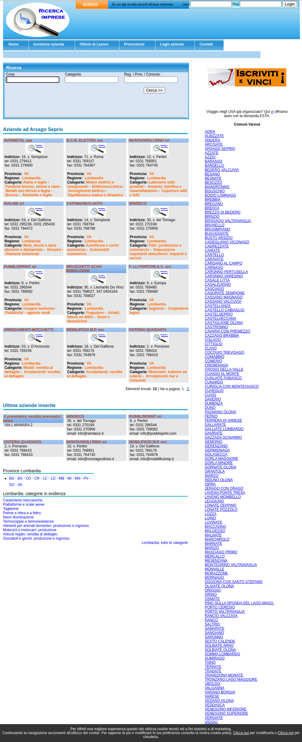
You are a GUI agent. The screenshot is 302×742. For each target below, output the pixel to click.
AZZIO (210, 157)
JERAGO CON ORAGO (224, 488)
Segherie (156, 308)
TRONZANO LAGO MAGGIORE (231, 679)
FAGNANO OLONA (220, 412)
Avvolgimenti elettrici (86, 191)
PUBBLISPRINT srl (20, 267)
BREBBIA (213, 199)
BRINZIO (212, 216)
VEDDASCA (215, 705)
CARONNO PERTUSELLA (226, 272)
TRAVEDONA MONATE (224, 675)
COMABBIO (214, 357)
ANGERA (212, 140)
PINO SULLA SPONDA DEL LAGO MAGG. (239, 603)
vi (272, 112)
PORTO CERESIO (220, 607)
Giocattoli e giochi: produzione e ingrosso (36, 538)
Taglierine (10, 509)
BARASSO (213, 161)
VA (26, 174)
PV (86, 478)
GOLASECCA (216, 454)
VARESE (212, 696)
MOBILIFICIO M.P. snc (85, 330)
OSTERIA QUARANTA (148, 330)
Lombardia (31, 178)
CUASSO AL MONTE (222, 374)
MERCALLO (215, 556)
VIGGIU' (211, 722)
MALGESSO (215, 531)
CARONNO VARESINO (224, 276)
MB (61, 478)
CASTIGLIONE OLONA (224, 323)
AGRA (210, 132)
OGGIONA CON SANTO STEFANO (233, 582)
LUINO (210, 518)
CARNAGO (214, 267)
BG (11, 478)
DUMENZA (214, 403)
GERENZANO (216, 446)
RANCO (211, 620)
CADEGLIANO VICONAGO (227, 242)
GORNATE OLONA (220, 467)
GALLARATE (215, 425)
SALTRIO (212, 624)
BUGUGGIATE (217, 233)
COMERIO (213, 361)
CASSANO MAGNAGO (224, 297)
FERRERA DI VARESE (223, 420)
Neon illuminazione (18, 517)
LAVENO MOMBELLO (223, 497)
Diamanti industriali (22, 254)
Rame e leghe (35, 182)
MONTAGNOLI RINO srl (149, 140)
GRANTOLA (215, 471)
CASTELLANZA (218, 306)
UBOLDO (212, 684)
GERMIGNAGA (217, 450)
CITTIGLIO (214, 344)
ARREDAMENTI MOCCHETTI (28, 330)
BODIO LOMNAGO (220, 195)
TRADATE (213, 671)
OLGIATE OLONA (219, 586)
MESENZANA (216, 560)
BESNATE (213, 178)
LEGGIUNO (214, 501)
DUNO (210, 408)
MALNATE (213, 535)
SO (11, 485)
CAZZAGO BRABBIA (222, 335)
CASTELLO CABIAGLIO (224, 310)
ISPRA (210, 484)
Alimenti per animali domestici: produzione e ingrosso (46, 526)
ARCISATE (214, 144)
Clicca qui (241, 733)
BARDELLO (214, 166)
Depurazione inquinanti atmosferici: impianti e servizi (158, 254)
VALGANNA (214, 688)
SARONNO (214, 637)
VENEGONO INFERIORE (226, 709)
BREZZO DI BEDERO (223, 212)
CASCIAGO (214, 289)
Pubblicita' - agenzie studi (27, 313)
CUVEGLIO (214, 391)
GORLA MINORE (219, 463)
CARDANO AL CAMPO (223, 263)
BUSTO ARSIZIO (219, 238)
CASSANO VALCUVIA (223, 301)
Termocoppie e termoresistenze (28, 521)
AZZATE (211, 153)
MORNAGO (214, 577)
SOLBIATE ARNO (219, 645)
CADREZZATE (217, 246)
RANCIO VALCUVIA (221, 616)
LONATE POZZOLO (221, 510)
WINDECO (138, 203)
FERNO (211, 416)
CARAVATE (214, 259)
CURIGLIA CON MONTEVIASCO (232, 386)
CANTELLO (214, 255)
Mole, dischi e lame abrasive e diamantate (31, 247)
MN (78, 478)
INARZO (211, 476)
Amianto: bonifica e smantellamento (155, 188)
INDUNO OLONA (219, 480)
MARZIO (212, 548)
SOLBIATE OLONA (220, 650)
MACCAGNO (215, 526)
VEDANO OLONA (219, 701)
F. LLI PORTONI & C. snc (150, 267)
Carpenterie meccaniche (22, 500)
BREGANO (214, 204)
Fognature (95, 313)
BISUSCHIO (215, 191)
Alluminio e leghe (37, 195)
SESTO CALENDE (220, 641)
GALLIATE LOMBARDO (224, 429)
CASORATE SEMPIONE (225, 293)
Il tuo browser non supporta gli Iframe (96, 95)
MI (69, 478)
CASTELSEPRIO (219, 314)
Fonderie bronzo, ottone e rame (32, 186)
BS (20, 478)
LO (53, 478)
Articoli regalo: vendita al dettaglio (30, 534)
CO (28, 478)
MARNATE (213, 543)
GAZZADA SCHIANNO (223, 437)
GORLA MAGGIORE (221, 459)
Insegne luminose (38, 308)
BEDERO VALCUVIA (222, 170)
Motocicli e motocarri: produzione (29, 530)
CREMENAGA (216, 365)
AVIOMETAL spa (18, 140)
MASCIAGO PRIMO (221, 552)
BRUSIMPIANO (217, 229)
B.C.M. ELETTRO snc (85, 140)
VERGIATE (214, 718)
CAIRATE (212, 250)
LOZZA (211, 514)
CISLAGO (213, 340)
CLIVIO (211, 348)
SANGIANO (214, 633)
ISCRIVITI (90, 4)
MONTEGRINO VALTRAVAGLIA (231, 565)
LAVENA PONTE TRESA (225, 493)
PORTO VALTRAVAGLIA (225, 611)
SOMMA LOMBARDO (222, 654)
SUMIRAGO (214, 658)
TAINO (210, 662)
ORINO (211, 594)
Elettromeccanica (107, 186)
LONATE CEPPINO (220, 505)
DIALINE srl (14, 203)
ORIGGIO (213, 590)
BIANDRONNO (217, 187)
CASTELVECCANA (220, 318)
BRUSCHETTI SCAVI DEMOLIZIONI (84, 269)
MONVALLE (214, 569)
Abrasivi (54, 250)
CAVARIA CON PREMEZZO (227, 331)
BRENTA (212, 208)
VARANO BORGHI (220, 692)
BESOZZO (213, 182)
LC (45, 478)
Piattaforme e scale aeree (24, 504)
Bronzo (11, 195)
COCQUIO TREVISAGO (224, 352)
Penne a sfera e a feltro (22, 513)
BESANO (212, 174)
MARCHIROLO (217, 539)
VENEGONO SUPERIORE (226, 713)
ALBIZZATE (214, 136)
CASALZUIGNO (218, 284)
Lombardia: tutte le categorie (165, 543)
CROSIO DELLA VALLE (224, 369)
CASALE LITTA (217, 280)
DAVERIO (213, 399)
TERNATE (213, 667)
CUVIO (210, 395)
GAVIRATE (214, 433)
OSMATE (212, 599)
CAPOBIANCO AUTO (85, 203)
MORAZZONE (216, 573)
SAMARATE (214, 628)
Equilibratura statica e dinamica (95, 195)
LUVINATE (213, 522)
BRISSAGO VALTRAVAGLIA (228, 221)
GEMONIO (213, 442)
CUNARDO (214, 382)
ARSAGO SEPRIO (220, 149)
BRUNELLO (214, 225)
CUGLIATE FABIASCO (223, 378)
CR (36, 478)
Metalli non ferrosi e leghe (27, 191)
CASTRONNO (216, 327)
